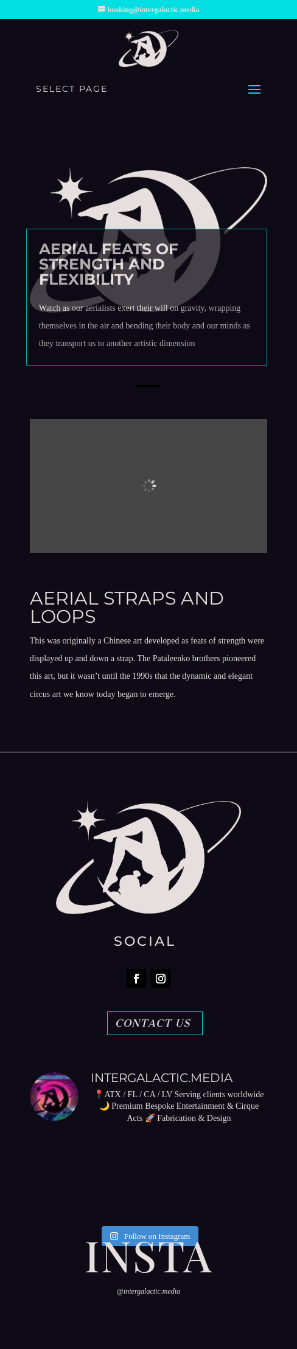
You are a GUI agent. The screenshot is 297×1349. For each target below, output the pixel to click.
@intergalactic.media (148, 1291)
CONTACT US (152, 1023)
